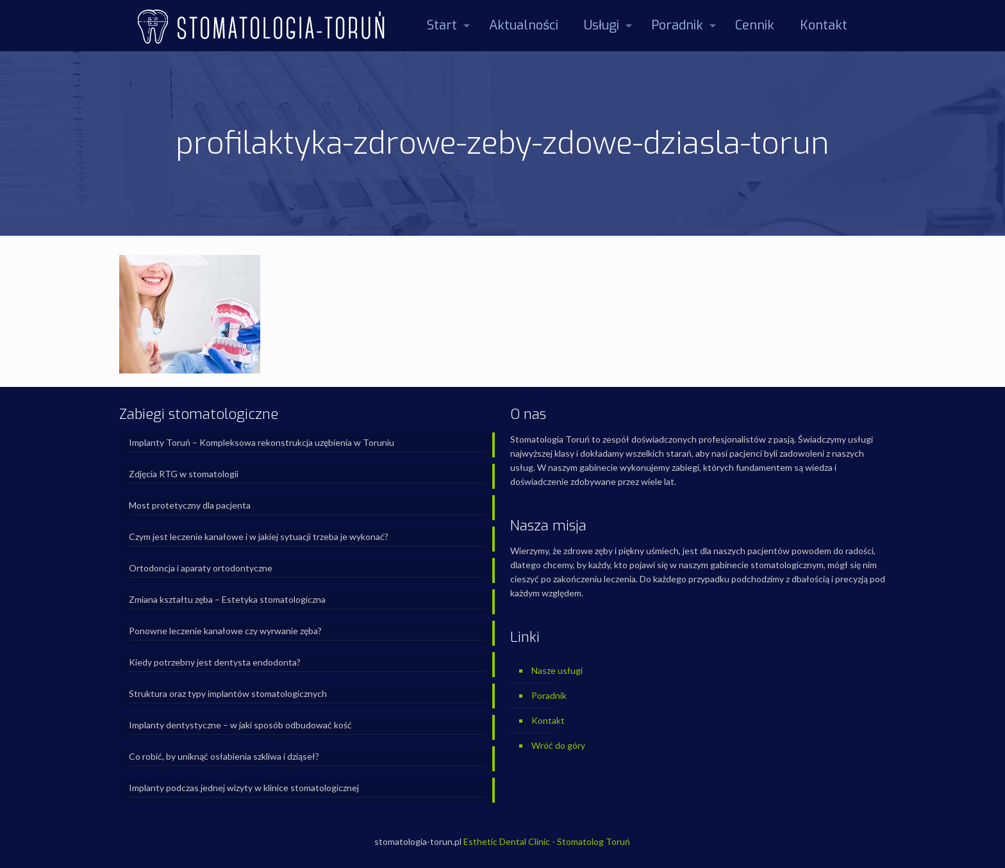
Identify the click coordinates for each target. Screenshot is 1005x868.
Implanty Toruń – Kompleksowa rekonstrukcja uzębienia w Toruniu (261, 442)
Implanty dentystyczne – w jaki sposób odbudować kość (240, 724)
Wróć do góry (558, 745)
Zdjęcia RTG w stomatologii (183, 473)
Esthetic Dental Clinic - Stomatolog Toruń (546, 841)
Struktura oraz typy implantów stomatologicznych (228, 693)
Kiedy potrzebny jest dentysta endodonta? (215, 662)
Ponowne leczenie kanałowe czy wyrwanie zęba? (225, 630)
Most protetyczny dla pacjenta (190, 505)
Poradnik (549, 695)
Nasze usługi (557, 670)
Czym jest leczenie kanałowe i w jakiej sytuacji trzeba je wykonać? (258, 536)
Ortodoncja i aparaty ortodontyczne (200, 567)
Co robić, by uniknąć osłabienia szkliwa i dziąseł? (224, 756)
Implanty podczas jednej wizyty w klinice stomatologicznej (244, 787)
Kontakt (548, 720)
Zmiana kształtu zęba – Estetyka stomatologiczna (227, 599)
